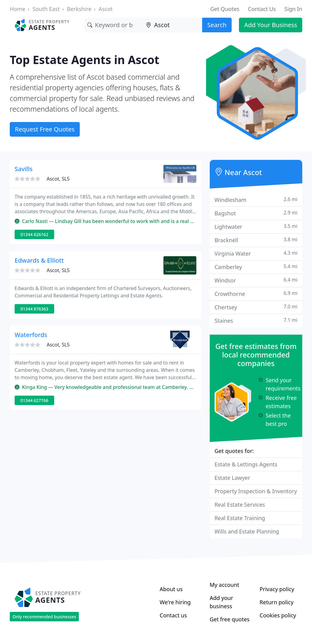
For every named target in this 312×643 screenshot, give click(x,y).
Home (17, 9)
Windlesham (256, 199)
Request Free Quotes (45, 129)
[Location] (172, 25)
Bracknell (256, 240)
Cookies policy (278, 615)
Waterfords (31, 335)
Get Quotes (225, 9)
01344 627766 (34, 400)
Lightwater (256, 226)
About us (171, 589)
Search (216, 25)
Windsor (256, 280)
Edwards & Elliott (39, 260)
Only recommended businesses (44, 617)
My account (224, 584)
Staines (256, 320)
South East (46, 9)
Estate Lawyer (232, 477)
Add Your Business (270, 25)
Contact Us (262, 9)
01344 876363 (34, 309)
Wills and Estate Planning (247, 531)
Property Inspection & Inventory (256, 491)
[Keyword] (113, 25)
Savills (24, 169)
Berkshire (79, 9)
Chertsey (256, 307)
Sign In (293, 9)
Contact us (173, 615)
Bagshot (256, 213)
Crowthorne (256, 293)
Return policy (276, 602)
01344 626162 (34, 234)
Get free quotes (230, 619)
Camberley (256, 267)
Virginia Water (256, 253)
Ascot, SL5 (58, 178)
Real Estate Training (240, 518)
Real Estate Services (240, 504)
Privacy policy (277, 589)
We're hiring (175, 602)
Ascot (106, 9)
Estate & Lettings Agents (246, 464)
